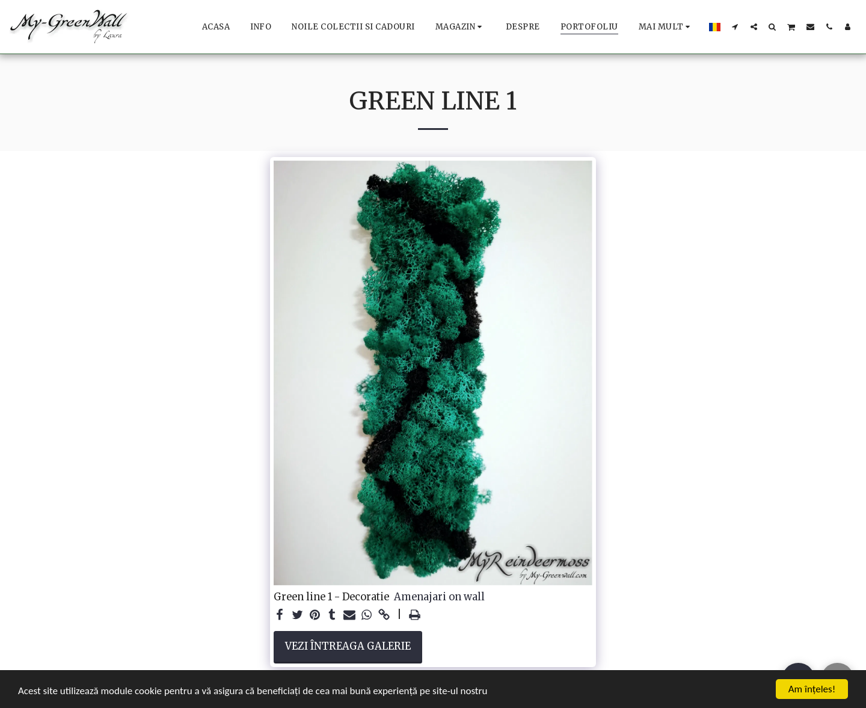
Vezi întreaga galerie (348, 646)
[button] (735, 26)
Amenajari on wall (439, 597)
